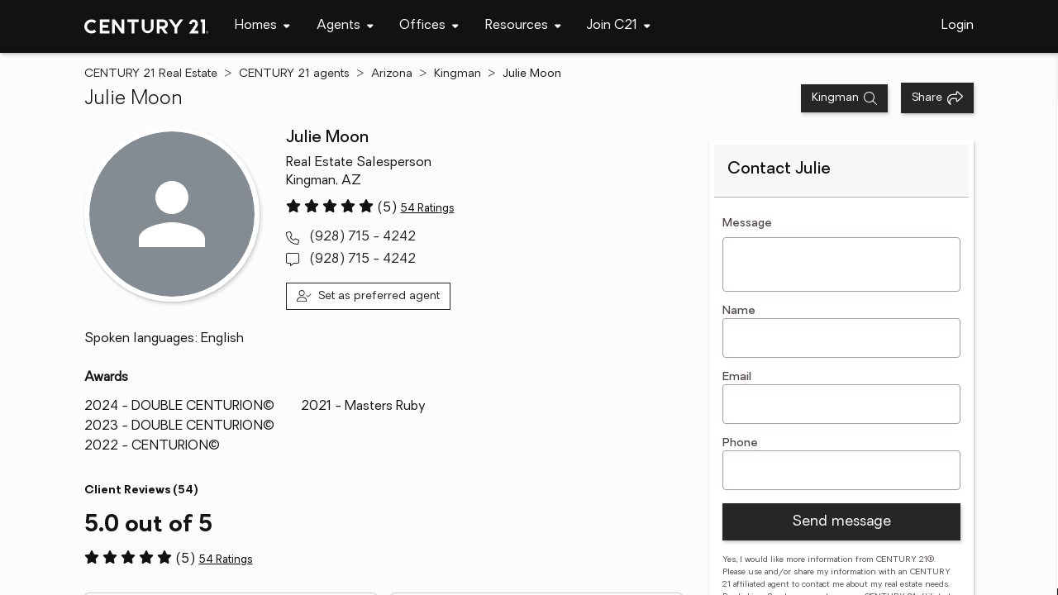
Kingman (457, 74)
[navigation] (262, 26)
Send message (841, 522)
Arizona (391, 74)
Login (957, 25)
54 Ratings (427, 208)
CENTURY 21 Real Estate (150, 74)
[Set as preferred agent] (368, 296)
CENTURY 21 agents (294, 74)
